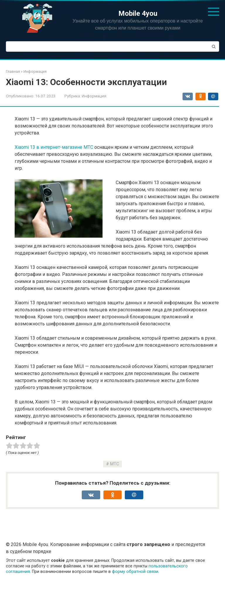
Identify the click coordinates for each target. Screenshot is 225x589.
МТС (114, 464)
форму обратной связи (135, 571)
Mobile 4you (137, 13)
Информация (94, 96)
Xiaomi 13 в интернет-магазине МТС (54, 147)
